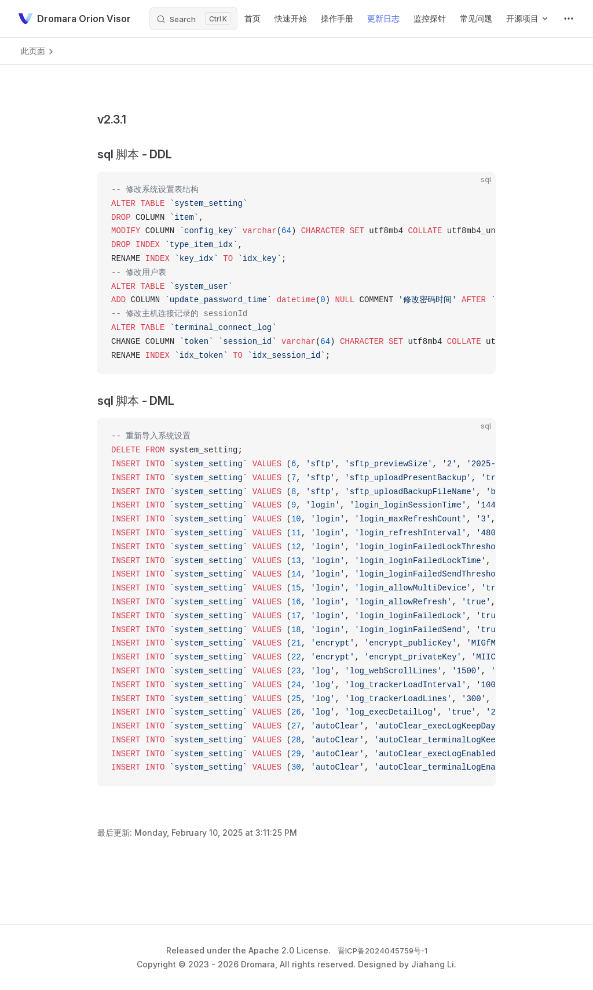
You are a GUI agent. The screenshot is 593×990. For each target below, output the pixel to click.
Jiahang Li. (433, 964)
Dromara (258, 964)
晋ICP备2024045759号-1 (382, 950)
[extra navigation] (568, 18)
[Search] (193, 18)
